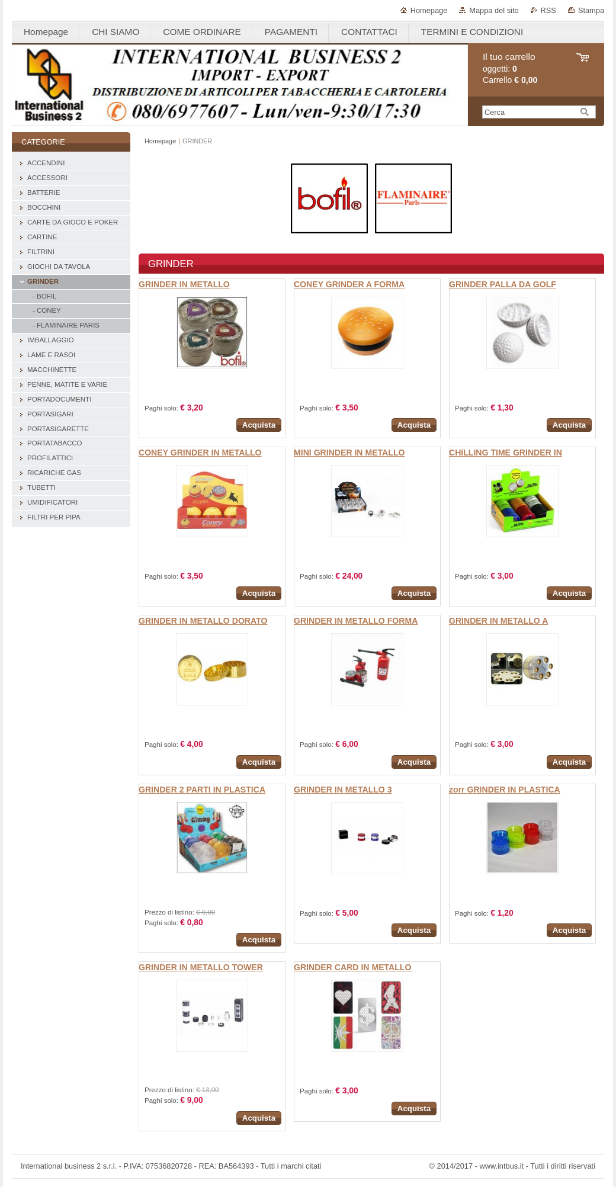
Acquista (258, 425)
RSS (548, 10)
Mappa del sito (493, 10)
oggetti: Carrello (510, 68)
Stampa (591, 10)
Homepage (429, 10)
